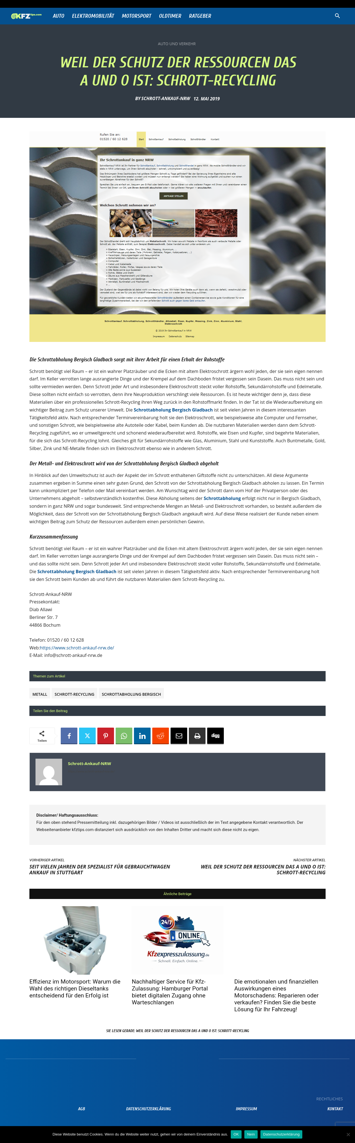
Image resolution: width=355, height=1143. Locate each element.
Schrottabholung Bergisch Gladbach (173, 410)
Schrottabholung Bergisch (131, 694)
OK (236, 1134)
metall (39, 694)
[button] (337, 16)
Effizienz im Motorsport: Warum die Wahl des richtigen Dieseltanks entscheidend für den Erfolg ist (74, 988)
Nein (251, 1134)
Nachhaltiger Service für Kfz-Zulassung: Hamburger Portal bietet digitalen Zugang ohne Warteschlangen (170, 992)
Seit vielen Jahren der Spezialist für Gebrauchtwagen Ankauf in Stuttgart (99, 869)
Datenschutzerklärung (281, 1134)
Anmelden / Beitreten (69, 4)
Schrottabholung (222, 498)
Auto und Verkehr (176, 44)
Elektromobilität (93, 16)
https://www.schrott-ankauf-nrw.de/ (77, 648)
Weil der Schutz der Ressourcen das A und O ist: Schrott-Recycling (263, 869)
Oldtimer (170, 16)
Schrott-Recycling (74, 694)
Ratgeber (200, 16)
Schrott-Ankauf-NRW (165, 98)
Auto (58, 16)
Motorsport (136, 16)
